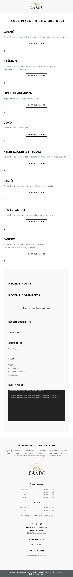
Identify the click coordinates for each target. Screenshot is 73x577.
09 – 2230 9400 (36, 530)
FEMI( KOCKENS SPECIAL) (22, 152)
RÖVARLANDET (14, 210)
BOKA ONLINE (36, 544)
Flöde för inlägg (14, 368)
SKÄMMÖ (10, 61)
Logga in (11, 365)
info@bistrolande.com (36, 533)
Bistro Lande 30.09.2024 (36, 556)
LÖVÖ (8, 122)
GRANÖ (9, 32)
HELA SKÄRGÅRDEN (18, 93)
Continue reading (36, 43)
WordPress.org (13, 375)
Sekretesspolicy (36, 574)
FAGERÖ (9, 239)
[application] (36, 405)
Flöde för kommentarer (16, 372)
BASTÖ (8, 181)
